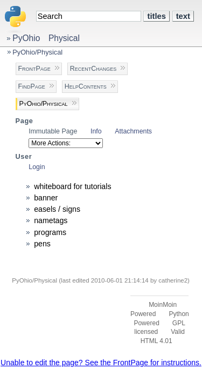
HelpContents (86, 86)
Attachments (133, 131)
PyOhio (26, 38)
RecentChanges (93, 68)
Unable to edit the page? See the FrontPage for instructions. (101, 362)
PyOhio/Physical (37, 52)
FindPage (31, 86)
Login (37, 167)
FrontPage (34, 68)
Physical (64, 38)
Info (96, 131)
